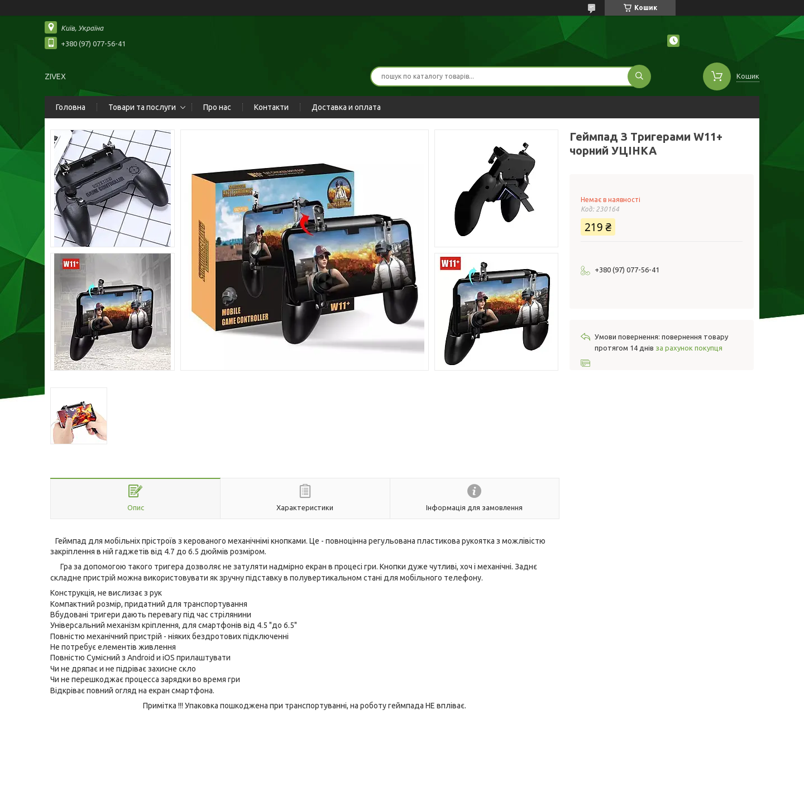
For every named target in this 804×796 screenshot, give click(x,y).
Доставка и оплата (346, 107)
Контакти (271, 107)
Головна (70, 107)
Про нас (217, 107)
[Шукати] (639, 76)
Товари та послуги (142, 107)
